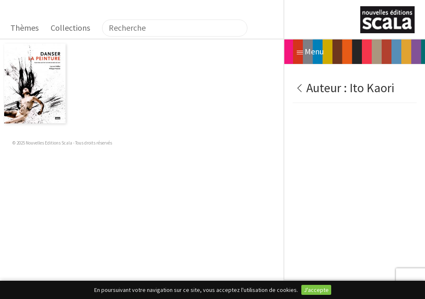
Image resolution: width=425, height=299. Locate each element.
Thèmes (24, 27)
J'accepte (316, 290)
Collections (70, 27)
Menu (310, 51)
